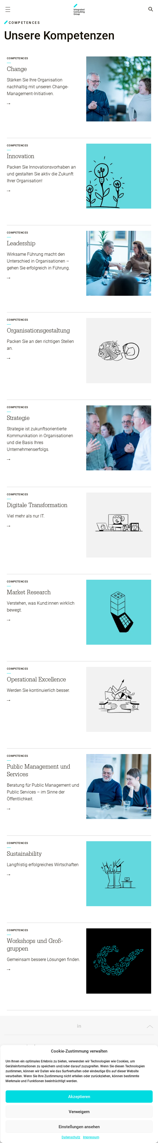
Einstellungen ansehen (79, 1126)
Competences (17, 58)
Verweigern (79, 1111)
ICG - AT (79, 9)
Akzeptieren (79, 1096)
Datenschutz (71, 1137)
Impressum (91, 1137)
